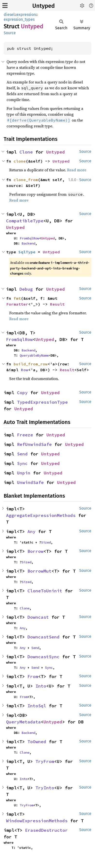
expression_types (19, 19)
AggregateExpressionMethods (41, 515)
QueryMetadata (23, 722)
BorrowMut (39, 571)
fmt (17, 298)
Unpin (23, 473)
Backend (28, 243)
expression (26, 14)
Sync (22, 463)
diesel (9, 14)
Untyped (43, 5)
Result (57, 304)
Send (22, 454)
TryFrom (44, 761)
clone (20, 161)
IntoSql (36, 706)
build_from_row (31, 363)
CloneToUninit (44, 591)
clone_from (26, 179)
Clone (26, 152)
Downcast (38, 617)
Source (10, 33)
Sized (46, 542)
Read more (76, 170)
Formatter (17, 304)
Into (40, 686)
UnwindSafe (30, 482)
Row (24, 369)
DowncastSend (43, 637)
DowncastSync (43, 656)
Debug (26, 289)
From (32, 676)
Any (31, 531)
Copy (22, 392)
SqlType (26, 251)
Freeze (25, 435)
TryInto (44, 788)
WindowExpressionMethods (37, 820)
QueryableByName (34, 355)
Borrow (35, 551)
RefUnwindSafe (34, 444)
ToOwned (36, 741)
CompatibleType (24, 221)
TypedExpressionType (42, 402)
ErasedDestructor (46, 830)
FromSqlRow (29, 238)
